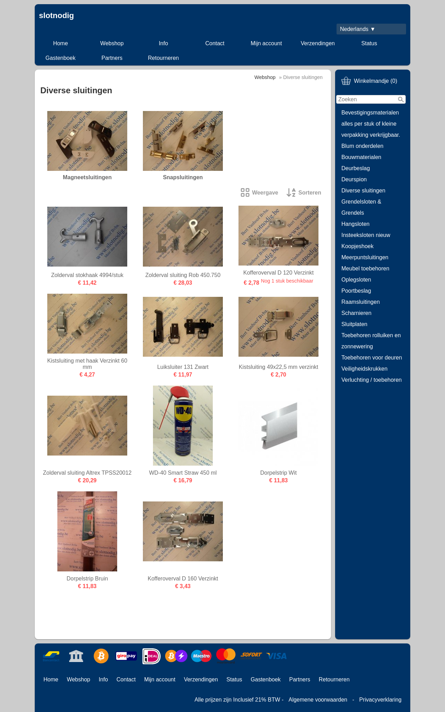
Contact (214, 43)
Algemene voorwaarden (318, 700)
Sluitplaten (354, 324)
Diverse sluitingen (363, 190)
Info (163, 43)
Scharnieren (356, 313)
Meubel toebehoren (365, 268)
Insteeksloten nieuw (365, 235)
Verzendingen (318, 43)
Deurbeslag (355, 168)
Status (369, 43)
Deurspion (354, 179)
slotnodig (56, 15)
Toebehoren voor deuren (371, 358)
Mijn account (266, 43)
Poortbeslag (356, 291)
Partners (112, 58)
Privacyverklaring (380, 700)
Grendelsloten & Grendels (361, 207)
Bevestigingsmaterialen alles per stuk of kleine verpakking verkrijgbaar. (370, 124)
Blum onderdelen (362, 146)
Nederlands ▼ (357, 29)
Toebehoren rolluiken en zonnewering (371, 340)
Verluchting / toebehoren (371, 380)
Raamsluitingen (360, 302)
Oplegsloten (356, 280)
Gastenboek (60, 58)
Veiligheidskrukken (364, 369)
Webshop (111, 43)
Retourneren (163, 58)
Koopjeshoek (357, 246)
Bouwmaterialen (361, 157)
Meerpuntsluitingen (364, 257)
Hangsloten (355, 224)
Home (60, 43)
